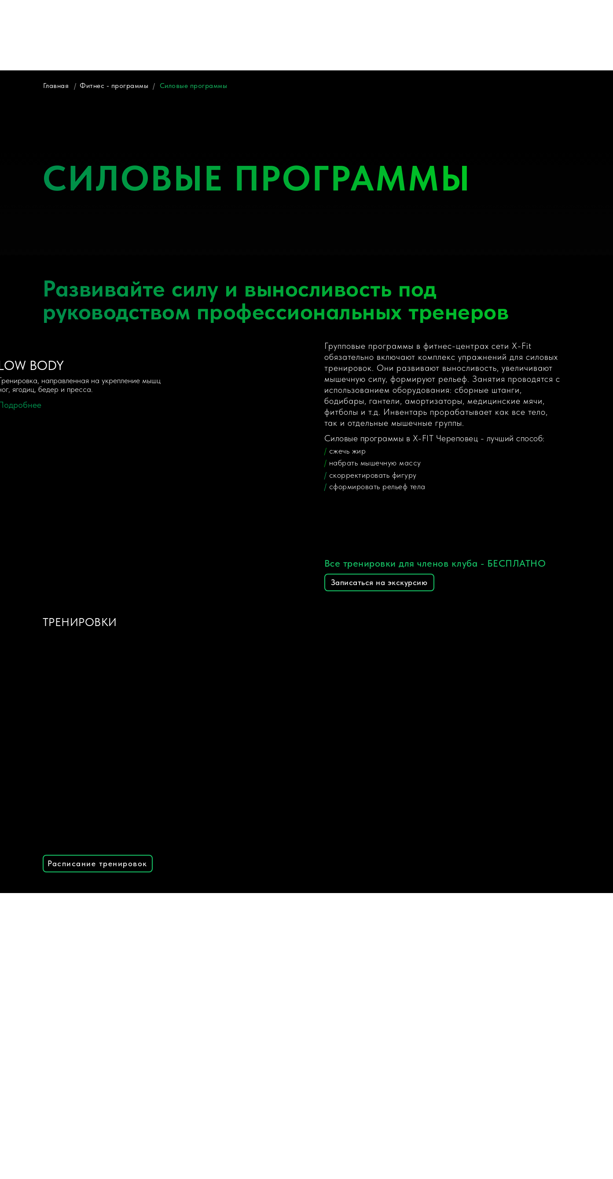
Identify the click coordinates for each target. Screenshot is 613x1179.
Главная (56, 85)
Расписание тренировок (97, 863)
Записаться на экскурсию (379, 582)
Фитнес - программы (114, 85)
